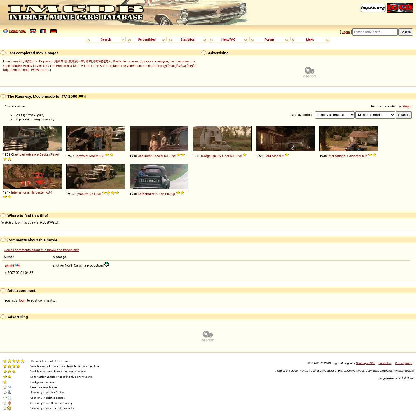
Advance (32, 154)
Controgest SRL (365, 363)
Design (44, 154)
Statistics (188, 39)
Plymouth (81, 194)
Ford (267, 156)
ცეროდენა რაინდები (180, 66)
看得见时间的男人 (98, 61)
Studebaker (146, 194)
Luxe (172, 156)
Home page (17, 31)
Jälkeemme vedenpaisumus (129, 66)
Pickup (170, 194)
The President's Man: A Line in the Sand (78, 66)
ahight (407, 106)
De (166, 156)
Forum (269, 39)
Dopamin (45, 61)
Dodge (206, 156)
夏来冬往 (60, 61)
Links (310, 39)
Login (346, 32)
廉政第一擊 (76, 61)
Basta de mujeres (125, 61)
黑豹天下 (31, 61)
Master (94, 156)
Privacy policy (403, 363)
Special (158, 156)
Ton (161, 194)
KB (48, 192)
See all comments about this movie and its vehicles (41, 250)
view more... (41, 70)
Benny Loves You (35, 66)
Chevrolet (18, 154)
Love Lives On (13, 61)
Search (106, 39)
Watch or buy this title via (30, 222)
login (23, 300)
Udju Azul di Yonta (16, 70)
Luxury (216, 156)
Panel (54, 154)
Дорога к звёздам (154, 61)
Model (276, 156)
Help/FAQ (228, 39)
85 (102, 156)
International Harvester (344, 156)
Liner (225, 156)
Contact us (384, 363)
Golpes (156, 66)
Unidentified (147, 39)
